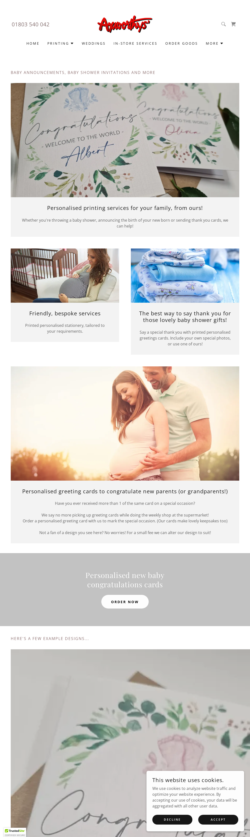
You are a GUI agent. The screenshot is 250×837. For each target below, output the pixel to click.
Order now (125, 601)
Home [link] (33, 43)
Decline (172, 823)
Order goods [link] (181, 43)
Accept (218, 823)
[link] (124, 23)
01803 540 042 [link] (31, 24)
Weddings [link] (94, 43)
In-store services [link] (136, 43)
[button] (60, 43)
